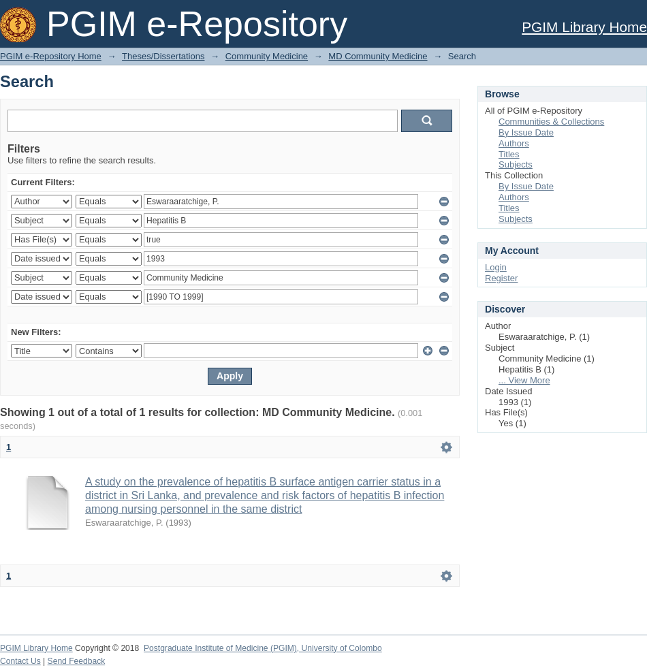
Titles (509, 154)
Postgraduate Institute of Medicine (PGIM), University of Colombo (263, 648)
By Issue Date (526, 132)
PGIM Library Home (584, 27)
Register (501, 278)
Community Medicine (266, 56)
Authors (514, 143)
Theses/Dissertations (163, 56)
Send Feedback (77, 661)
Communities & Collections (551, 121)
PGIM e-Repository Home (50, 56)
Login (496, 267)
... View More (524, 380)
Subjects (516, 164)
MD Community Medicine (377, 56)
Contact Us (20, 661)
